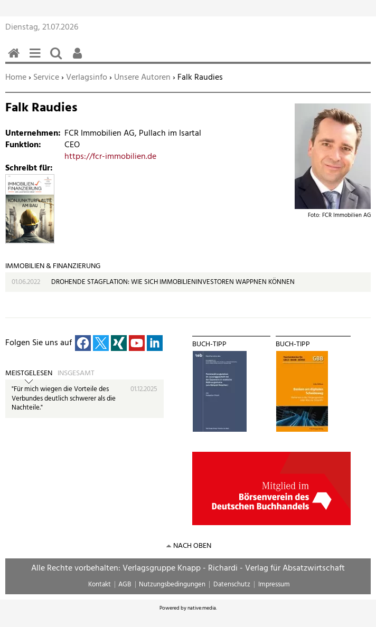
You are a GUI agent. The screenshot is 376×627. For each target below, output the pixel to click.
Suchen (58, 59)
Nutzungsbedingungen (172, 584)
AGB (124, 584)
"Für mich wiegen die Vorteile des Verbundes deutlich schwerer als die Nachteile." (64, 398)
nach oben (192, 546)
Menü (37, 59)
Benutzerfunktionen (79, 59)
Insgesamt (76, 373)
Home (15, 77)
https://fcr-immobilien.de (110, 157)
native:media (201, 608)
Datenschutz (231, 584)
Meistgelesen (28, 373)
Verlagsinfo (86, 77)
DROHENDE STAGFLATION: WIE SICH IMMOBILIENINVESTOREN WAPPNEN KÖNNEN (173, 282)
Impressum (274, 584)
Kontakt (99, 584)
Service (46, 77)
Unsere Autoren (142, 77)
